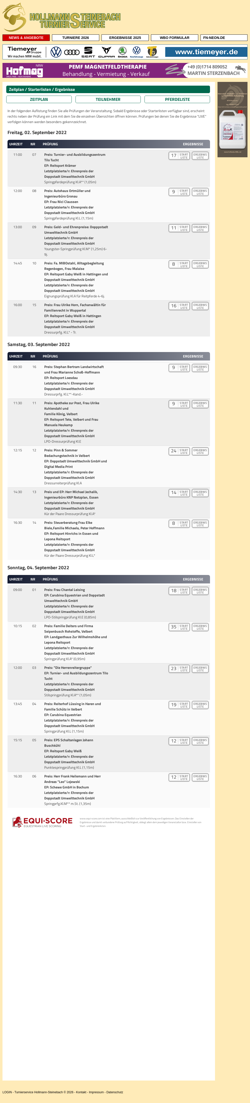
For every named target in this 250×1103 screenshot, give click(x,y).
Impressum (96, 1092)
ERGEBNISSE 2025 (125, 38)
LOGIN (7, 1092)
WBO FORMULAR (174, 38)
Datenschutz (114, 1092)
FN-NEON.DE (214, 38)
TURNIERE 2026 (75, 38)
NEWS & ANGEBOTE (26, 38)
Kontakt (81, 1092)
